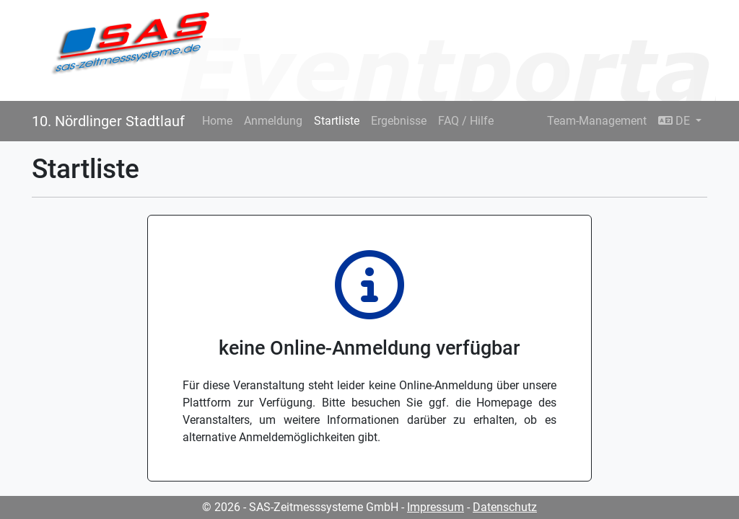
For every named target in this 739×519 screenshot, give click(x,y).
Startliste (336, 121)
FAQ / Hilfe (466, 121)
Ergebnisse (399, 121)
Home (217, 121)
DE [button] (675, 121)
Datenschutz (505, 507)
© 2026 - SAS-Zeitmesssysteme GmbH (300, 507)
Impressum (435, 507)
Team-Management (597, 121)
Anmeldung (273, 121)
